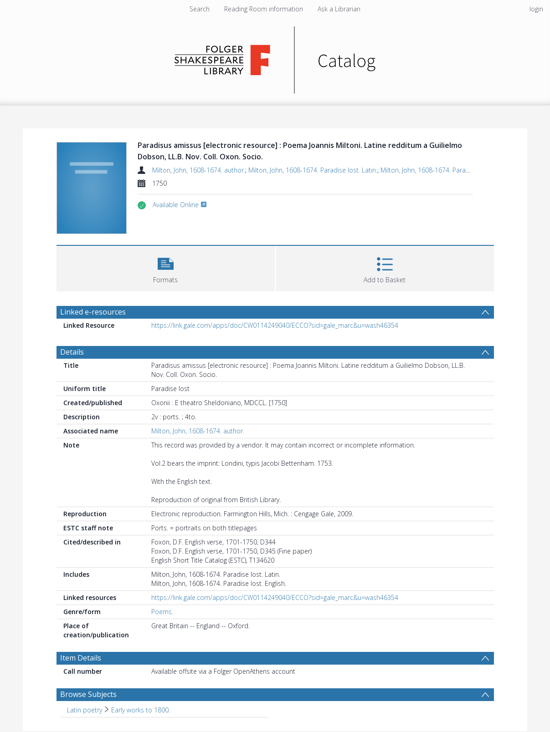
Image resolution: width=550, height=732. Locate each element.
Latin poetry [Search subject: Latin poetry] (84, 710)
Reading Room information (263, 9)
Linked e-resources (93, 312)
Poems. (162, 611)
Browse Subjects (88, 694)
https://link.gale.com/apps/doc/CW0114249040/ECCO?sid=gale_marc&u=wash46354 (274, 325)
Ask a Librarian (339, 9)
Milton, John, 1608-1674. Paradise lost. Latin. (312, 170)
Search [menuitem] (200, 9)
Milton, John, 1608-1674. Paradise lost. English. (447, 170)
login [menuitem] (536, 9)
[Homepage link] (275, 57)
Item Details (80, 658)
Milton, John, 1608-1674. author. (198, 170)
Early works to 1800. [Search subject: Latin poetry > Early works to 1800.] (140, 710)
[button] (166, 267)
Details (72, 352)
